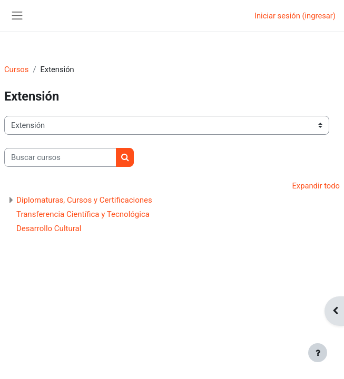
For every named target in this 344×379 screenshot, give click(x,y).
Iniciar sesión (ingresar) (295, 16)
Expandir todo (316, 186)
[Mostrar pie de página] (317, 352)
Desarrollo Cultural (48, 228)
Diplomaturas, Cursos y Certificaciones (84, 200)
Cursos (16, 69)
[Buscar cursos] (60, 157)
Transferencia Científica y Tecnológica (83, 214)
